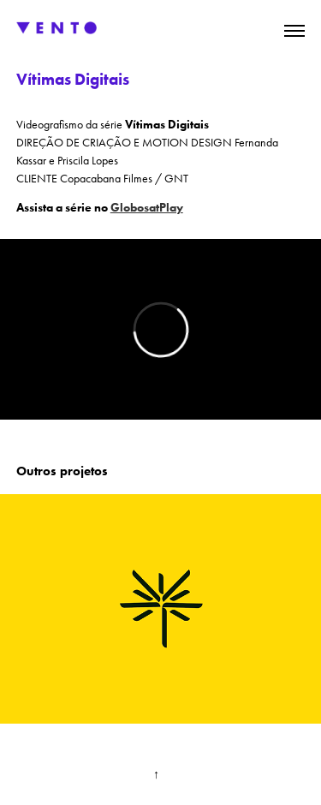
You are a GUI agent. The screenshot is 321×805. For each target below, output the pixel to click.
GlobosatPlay (146, 207)
